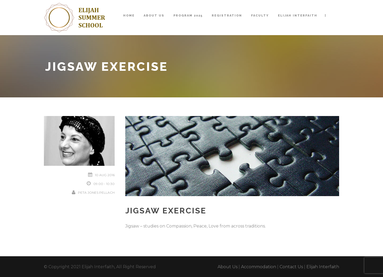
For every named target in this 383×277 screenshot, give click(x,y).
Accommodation (258, 266)
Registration (227, 15)
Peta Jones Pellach (96, 193)
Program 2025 (188, 15)
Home (129, 15)
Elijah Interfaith (297, 15)
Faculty (260, 15)
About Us (154, 15)
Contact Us (291, 266)
